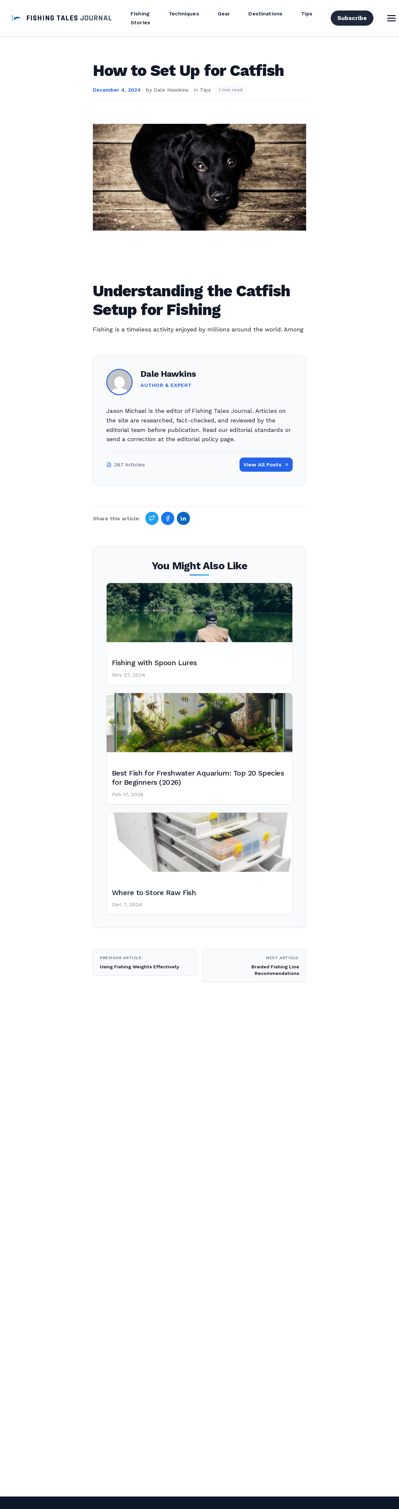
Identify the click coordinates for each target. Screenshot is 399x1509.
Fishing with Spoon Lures (154, 663)
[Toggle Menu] (391, 18)
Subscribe (352, 17)
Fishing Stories (140, 18)
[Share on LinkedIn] (183, 518)
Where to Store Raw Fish (154, 893)
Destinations (265, 14)
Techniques (184, 14)
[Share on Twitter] (151, 518)
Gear (224, 14)
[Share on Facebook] (167, 518)
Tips (306, 14)
